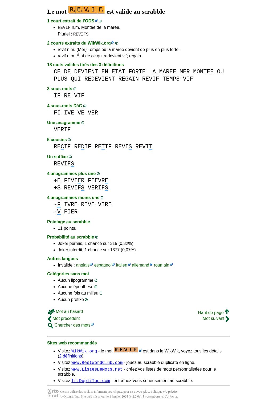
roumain (161, 266)
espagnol (103, 266)
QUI (76, 80)
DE (67, 73)
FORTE (137, 73)
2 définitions (70, 357)
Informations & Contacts (160, 400)
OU (220, 73)
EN (104, 73)
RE (67, 97)
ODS (89, 21)
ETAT (118, 73)
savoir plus (141, 396)
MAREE (167, 73)
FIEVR (98, 182)
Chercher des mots (69, 326)
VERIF (62, 131)
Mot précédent (64, 320)
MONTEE (203, 73)
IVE (69, 114)
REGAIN (128, 80)
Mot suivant (216, 320)
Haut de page (213, 314)
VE (81, 114)
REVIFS (81, 35)
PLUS (60, 80)
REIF (62, 148)
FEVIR (74, 182)
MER (185, 73)
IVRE (71, 206)
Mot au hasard (65, 313)
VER (93, 114)
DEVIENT (86, 73)
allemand (140, 266)
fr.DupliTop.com (90, 384)
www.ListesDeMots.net (97, 372)
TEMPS (171, 80)
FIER (71, 213)
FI (57, 114)
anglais (82, 266)
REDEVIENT (99, 80)
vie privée (170, 396)
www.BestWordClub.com (97, 365)
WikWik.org (99, 44)
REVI (123, 148)
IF (57, 97)
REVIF (64, 28)
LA (152, 73)
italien (121, 266)
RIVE (88, 206)
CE (57, 73)
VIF (188, 80)
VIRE (105, 206)
